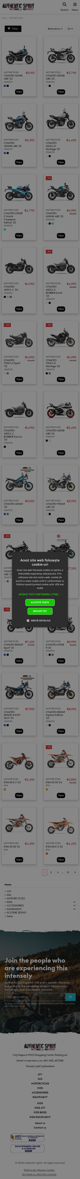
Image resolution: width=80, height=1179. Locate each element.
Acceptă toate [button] (40, 602)
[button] (40, 594)
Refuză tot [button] (40, 611)
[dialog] (40, 589)
